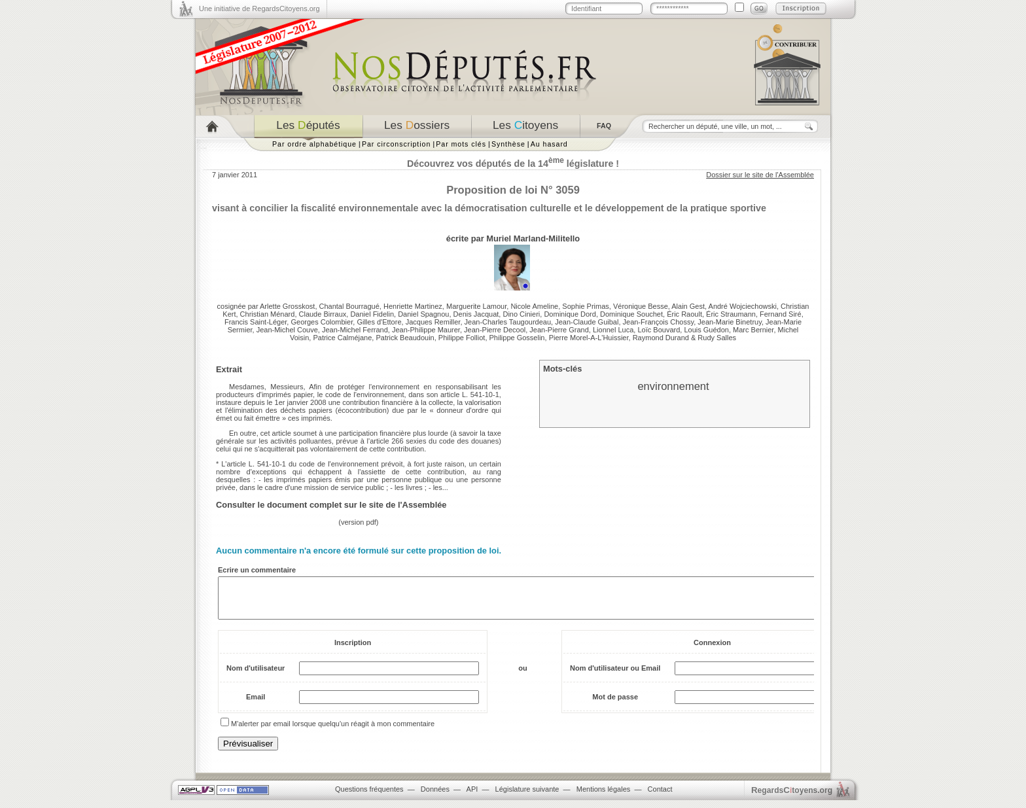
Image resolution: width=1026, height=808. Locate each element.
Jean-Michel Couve (287, 330)
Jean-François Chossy (658, 322)
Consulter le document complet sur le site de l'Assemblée (331, 505)
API (472, 797)
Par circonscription (396, 144)
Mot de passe (615, 705)
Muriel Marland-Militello (533, 238)
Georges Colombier (322, 322)
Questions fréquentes (369, 797)
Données (435, 797)
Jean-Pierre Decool (494, 330)
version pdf (358, 522)
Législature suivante (527, 797)
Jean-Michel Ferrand (355, 330)
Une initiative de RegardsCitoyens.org (259, 8)
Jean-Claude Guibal (586, 322)
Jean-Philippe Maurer (426, 330)
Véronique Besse (640, 306)
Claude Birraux (323, 314)
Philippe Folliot (462, 338)
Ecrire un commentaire (257, 570)
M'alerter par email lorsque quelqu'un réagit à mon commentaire (332, 731)
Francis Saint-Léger (255, 322)
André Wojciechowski (743, 306)
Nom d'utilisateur (255, 676)
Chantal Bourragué (349, 306)
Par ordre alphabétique (314, 144)
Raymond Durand (661, 338)
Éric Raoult (684, 314)
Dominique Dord (569, 314)
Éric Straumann (731, 314)
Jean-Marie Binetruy (730, 322)
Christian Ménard (267, 314)
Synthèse (508, 144)
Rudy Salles (717, 338)
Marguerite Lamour (476, 306)
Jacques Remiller (433, 322)
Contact (660, 797)
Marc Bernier (753, 330)
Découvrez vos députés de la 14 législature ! (513, 163)
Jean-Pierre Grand (559, 330)
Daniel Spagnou (423, 314)
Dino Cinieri (521, 314)
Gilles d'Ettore (379, 322)
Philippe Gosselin (517, 338)
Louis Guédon (706, 330)
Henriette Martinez (412, 306)
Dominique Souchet (631, 314)
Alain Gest (688, 306)
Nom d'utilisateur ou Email (615, 676)
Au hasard (549, 144)
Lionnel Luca (613, 330)
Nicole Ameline (534, 306)
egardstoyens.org (791, 798)
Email (255, 705)
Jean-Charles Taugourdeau (508, 322)
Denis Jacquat (476, 314)
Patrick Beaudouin (405, 338)
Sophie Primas (585, 306)
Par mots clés (461, 144)
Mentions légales (603, 797)
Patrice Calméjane (342, 338)
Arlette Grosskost (287, 306)
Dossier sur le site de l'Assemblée (760, 175)
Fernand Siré (781, 314)
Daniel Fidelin (372, 314)
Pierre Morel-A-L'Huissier (589, 338)
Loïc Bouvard (658, 330)
